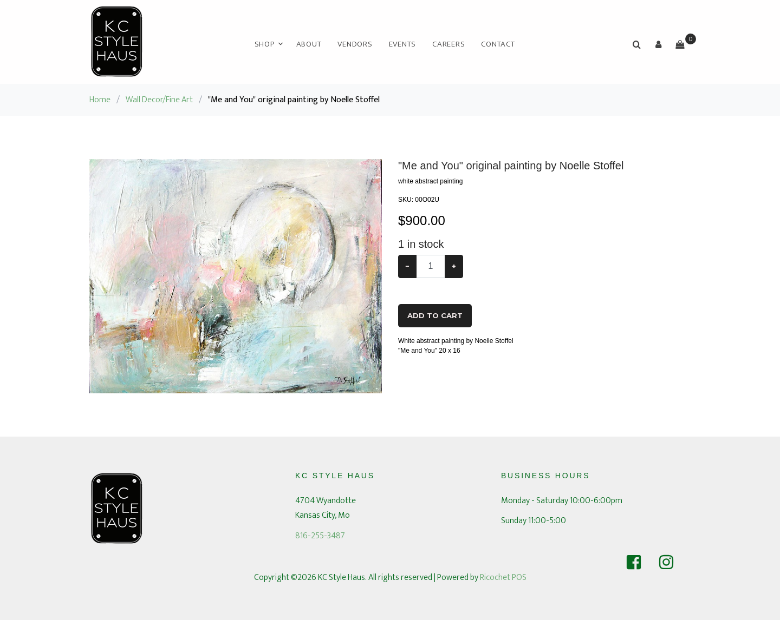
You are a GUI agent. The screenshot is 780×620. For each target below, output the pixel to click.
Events (403, 44)
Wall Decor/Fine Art (159, 100)
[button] (658, 44)
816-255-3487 (320, 536)
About (309, 44)
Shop (265, 44)
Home (99, 100)
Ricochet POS (503, 577)
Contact (498, 44)
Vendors (354, 44)
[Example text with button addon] (430, 266)
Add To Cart (435, 315)
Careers (448, 44)
